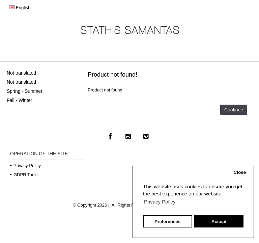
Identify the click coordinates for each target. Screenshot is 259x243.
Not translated (21, 73)
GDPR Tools (23, 174)
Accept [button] (219, 221)
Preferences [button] (167, 221)
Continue (233, 109)
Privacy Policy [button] (159, 202)
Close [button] (239, 172)
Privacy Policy (25, 165)
